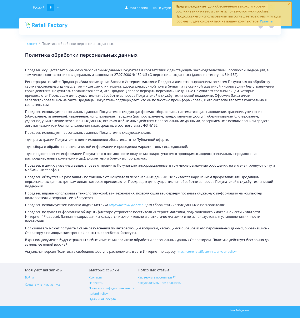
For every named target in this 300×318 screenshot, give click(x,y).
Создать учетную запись (42, 284)
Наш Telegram (239, 310)
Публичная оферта (102, 299)
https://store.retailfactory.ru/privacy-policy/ (206, 252)
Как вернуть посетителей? (157, 277)
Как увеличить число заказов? (159, 283)
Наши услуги (162, 8)
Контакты (95, 277)
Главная (31, 44)
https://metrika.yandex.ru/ (127, 205)
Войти (29, 277)
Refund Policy (98, 294)
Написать (95, 283)
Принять (266, 21)
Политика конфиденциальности (112, 288)
